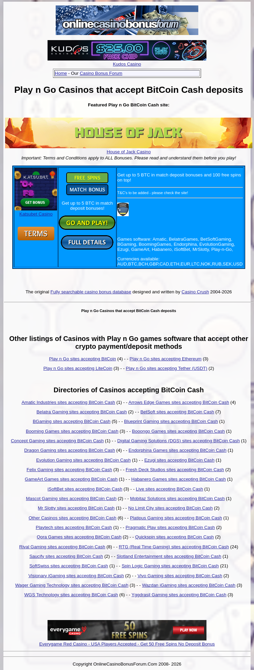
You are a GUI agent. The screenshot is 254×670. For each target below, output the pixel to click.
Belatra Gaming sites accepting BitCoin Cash (81, 411)
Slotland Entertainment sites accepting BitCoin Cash (168, 556)
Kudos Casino (127, 64)
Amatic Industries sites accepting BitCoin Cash (68, 402)
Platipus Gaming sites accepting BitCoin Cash (176, 517)
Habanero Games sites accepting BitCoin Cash (178, 479)
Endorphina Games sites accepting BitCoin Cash (177, 450)
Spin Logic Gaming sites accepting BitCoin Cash (170, 565)
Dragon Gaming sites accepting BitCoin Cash (69, 450)
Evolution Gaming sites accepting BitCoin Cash (83, 460)
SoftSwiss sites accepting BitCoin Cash (68, 565)
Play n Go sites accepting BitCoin (82, 358)
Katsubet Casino (36, 211)
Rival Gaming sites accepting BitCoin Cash (62, 546)
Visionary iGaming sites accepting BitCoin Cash (76, 575)
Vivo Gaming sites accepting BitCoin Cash (180, 575)
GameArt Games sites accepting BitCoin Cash (71, 479)
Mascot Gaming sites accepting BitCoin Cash (71, 498)
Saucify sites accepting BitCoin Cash (66, 556)
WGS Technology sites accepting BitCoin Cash (71, 594)
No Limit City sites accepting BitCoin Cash (170, 508)
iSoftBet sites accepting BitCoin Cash (85, 489)
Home (61, 73)
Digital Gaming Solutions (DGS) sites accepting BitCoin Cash (178, 440)
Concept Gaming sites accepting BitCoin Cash (57, 440)
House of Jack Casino (129, 151)
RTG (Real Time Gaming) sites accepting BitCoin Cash (174, 546)
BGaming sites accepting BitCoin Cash (71, 421)
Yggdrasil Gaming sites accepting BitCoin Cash (178, 594)
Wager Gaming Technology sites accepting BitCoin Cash (71, 585)
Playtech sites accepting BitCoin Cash (74, 527)
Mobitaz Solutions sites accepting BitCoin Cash (177, 498)
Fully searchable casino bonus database (91, 291)
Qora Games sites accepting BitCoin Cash (79, 536)
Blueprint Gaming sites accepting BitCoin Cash (171, 421)
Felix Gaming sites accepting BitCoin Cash (69, 469)
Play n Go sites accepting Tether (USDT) (166, 368)
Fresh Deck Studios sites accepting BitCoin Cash (175, 469)
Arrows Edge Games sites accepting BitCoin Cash (178, 402)
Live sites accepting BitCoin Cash (169, 489)
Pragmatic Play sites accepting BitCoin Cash (170, 527)
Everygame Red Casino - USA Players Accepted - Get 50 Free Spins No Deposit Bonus (127, 644)
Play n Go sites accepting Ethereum (166, 358)
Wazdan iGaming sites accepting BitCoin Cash (188, 585)
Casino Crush (195, 291)
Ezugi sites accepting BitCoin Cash (179, 460)
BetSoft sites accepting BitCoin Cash (177, 411)
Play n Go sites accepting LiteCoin (77, 368)
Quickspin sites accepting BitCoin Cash (174, 536)
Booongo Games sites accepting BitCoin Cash (178, 431)
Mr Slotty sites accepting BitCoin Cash (76, 508)
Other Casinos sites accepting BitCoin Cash (72, 517)
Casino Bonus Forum (101, 73)
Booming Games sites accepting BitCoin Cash (72, 431)
